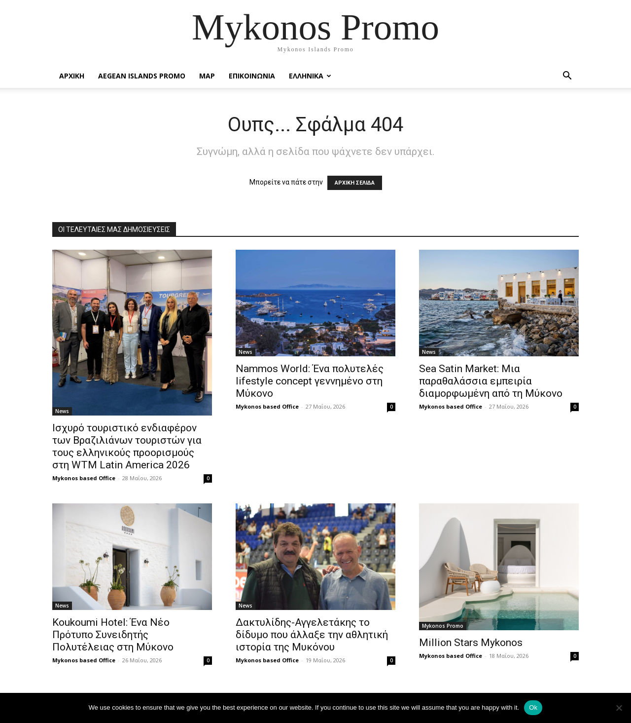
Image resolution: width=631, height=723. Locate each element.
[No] (619, 708)
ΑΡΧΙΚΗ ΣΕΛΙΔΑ (355, 183)
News (62, 411)
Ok (533, 707)
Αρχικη (71, 75)
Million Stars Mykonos (471, 642)
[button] (567, 76)
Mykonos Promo (442, 625)
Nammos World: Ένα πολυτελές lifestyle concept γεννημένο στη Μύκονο (310, 381)
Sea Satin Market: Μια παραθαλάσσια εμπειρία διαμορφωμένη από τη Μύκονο (490, 381)
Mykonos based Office (83, 478)
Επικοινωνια (252, 75)
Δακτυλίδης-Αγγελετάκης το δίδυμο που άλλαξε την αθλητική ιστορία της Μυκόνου (312, 634)
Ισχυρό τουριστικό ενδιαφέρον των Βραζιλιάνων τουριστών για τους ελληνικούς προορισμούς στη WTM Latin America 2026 (127, 446)
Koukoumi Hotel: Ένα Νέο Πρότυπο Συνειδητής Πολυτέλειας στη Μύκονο (113, 634)
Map (207, 75)
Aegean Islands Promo (141, 75)
